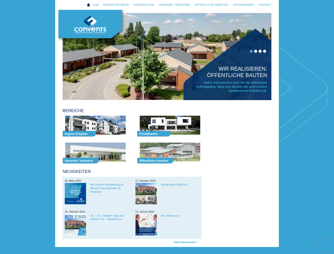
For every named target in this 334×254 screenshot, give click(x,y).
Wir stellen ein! (170, 215)
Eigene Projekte (116, 4)
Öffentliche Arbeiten (211, 4)
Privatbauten (144, 4)
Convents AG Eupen (94, 27)
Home (88, 5)
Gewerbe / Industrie (174, 4)
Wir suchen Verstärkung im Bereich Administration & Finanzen (106, 188)
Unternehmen (243, 4)
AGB (96, 4)
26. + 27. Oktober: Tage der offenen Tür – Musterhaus (107, 217)
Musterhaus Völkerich (174, 184)
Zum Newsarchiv (187, 242)
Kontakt (265, 4)
